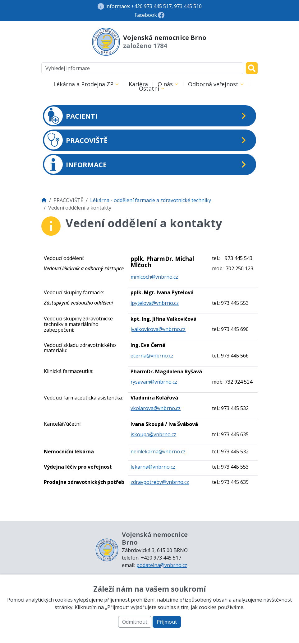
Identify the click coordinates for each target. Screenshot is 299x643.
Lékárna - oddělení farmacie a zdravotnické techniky (150, 200)
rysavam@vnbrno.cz (154, 381)
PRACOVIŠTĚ (76, 140)
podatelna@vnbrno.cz (161, 565)
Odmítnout (134, 621)
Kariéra (138, 84)
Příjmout (167, 621)
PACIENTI (70, 115)
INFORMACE (75, 164)
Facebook (146, 15)
